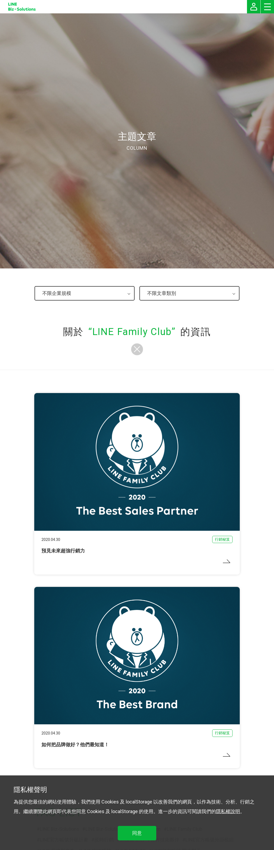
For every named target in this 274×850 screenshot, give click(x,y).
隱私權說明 (228, 811)
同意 (137, 833)
